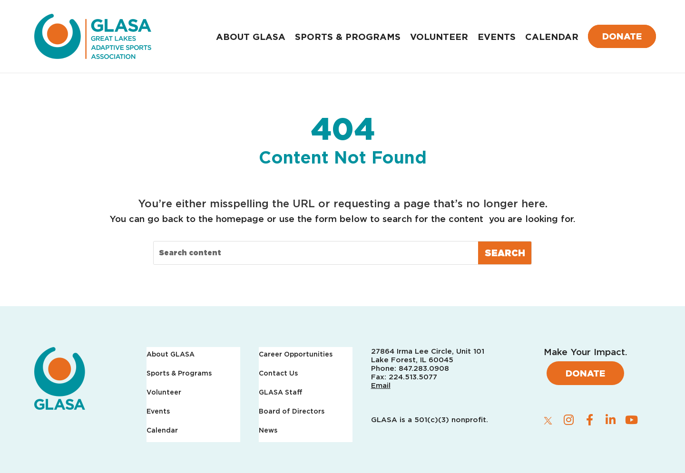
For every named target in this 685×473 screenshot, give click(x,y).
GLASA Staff (281, 392)
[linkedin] (611, 420)
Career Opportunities (296, 354)
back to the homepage (213, 218)
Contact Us (278, 373)
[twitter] (548, 420)
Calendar (551, 36)
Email (381, 385)
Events (497, 36)
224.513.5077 (413, 377)
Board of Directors (291, 411)
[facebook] (590, 420)
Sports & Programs (348, 36)
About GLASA (250, 36)
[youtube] (632, 420)
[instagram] (569, 420)
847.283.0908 (424, 368)
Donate (622, 36)
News (268, 430)
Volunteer (439, 36)
